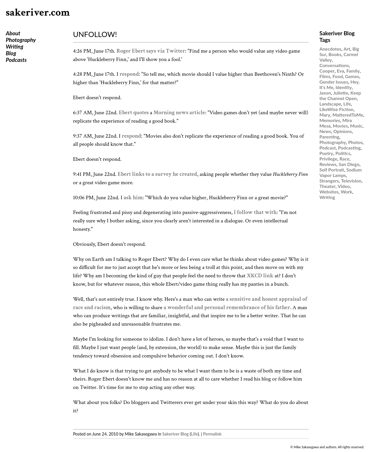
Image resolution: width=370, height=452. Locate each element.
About (13, 33)
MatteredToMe (347, 114)
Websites (328, 191)
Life (194, 433)
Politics (342, 153)
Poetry (326, 153)
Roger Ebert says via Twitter (150, 51)
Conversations (334, 65)
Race (344, 158)
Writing (14, 46)
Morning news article (179, 112)
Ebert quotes (134, 112)
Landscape (330, 103)
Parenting (329, 136)
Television (351, 180)
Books (334, 54)
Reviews (327, 164)
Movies (340, 125)
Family (353, 70)
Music (356, 125)
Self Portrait (331, 169)
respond (129, 74)
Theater (327, 186)
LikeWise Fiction (336, 109)
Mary (324, 114)
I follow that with (255, 212)
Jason (325, 92)
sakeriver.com (38, 12)
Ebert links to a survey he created (157, 174)
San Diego (349, 164)
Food (337, 76)
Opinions (342, 131)
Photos (355, 142)
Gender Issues (333, 81)
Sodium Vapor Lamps (340, 172)
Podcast (327, 147)
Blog (11, 53)
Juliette (340, 92)
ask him (133, 197)
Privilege (328, 158)
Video (344, 186)
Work (346, 191)
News (325, 131)
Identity (344, 87)
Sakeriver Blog (175, 433)
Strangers (329, 180)
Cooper (326, 70)
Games (352, 76)
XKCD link (260, 275)
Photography (21, 39)
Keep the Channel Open (340, 95)
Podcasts (16, 59)
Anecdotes (330, 48)
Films (324, 76)
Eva (340, 70)
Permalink (212, 433)
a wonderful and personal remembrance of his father (227, 307)
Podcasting (349, 147)
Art (347, 48)
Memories (329, 120)
